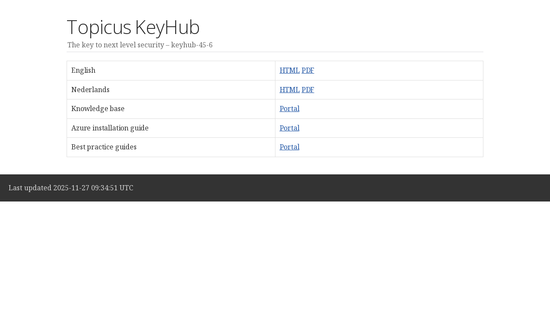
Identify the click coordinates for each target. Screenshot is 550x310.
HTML (290, 70)
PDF (308, 70)
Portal (289, 108)
